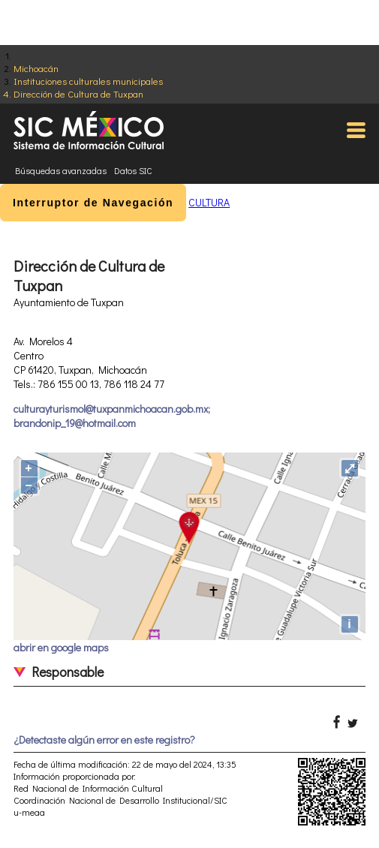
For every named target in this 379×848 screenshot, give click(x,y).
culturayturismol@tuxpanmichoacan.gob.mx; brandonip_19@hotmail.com (112, 415)
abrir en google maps (61, 647)
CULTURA (209, 202)
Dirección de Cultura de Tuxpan (78, 93)
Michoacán (36, 68)
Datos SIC (133, 170)
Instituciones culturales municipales (88, 80)
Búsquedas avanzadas (61, 170)
